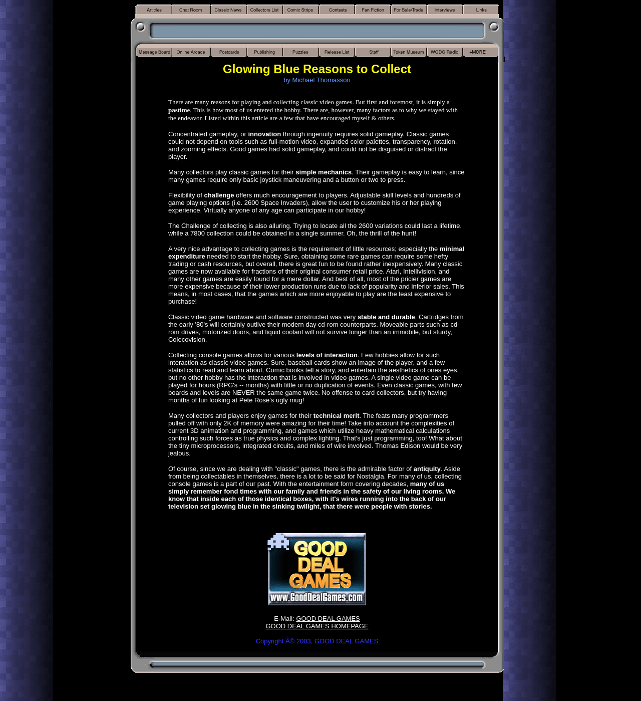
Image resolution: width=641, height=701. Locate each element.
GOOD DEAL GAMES (328, 618)
